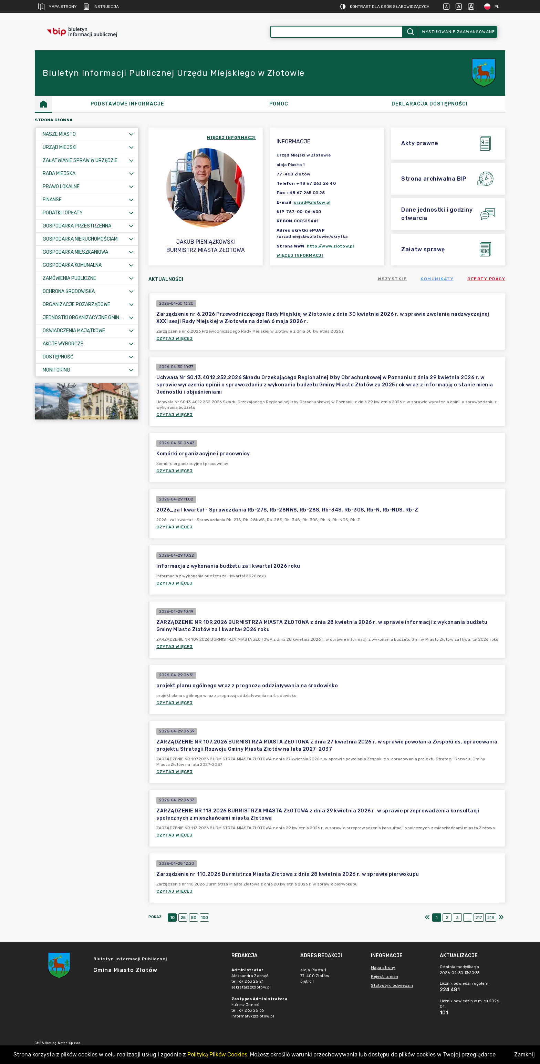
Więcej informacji (300, 255)
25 (183, 917)
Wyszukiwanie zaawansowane (458, 31)
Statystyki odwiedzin (392, 985)
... (467, 917)
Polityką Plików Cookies (217, 1054)
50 (193, 917)
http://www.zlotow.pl (330, 246)
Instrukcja (101, 6)
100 (204, 917)
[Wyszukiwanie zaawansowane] (336, 32)
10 (172, 917)
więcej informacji (231, 137)
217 (479, 917)
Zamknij (524, 1054)
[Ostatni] (501, 917)
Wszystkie (392, 278)
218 (490, 917)
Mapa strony (57, 6)
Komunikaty (437, 278)
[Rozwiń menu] (131, 134)
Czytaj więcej (174, 338)
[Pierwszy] (427, 917)
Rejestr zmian (384, 976)
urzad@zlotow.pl (312, 202)
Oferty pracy (486, 278)
